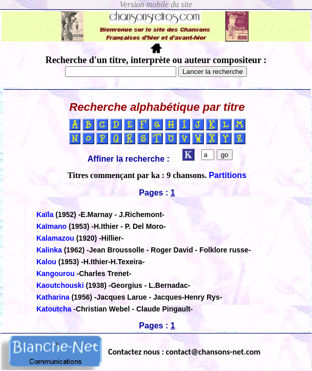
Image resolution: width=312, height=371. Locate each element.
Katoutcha (53, 309)
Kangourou (55, 273)
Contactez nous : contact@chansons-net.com (184, 352)
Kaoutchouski (60, 285)
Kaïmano (51, 226)
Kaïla (44, 214)
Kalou (47, 262)
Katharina (53, 297)
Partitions (227, 175)
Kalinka (49, 250)
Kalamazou (55, 238)
